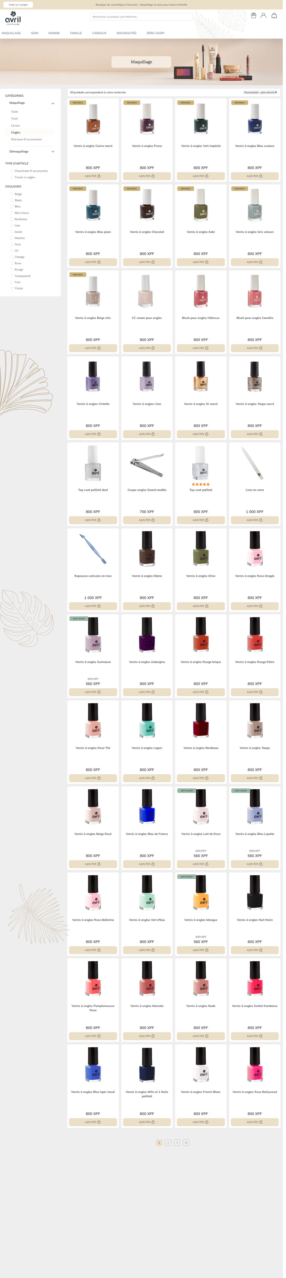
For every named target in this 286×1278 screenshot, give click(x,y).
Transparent (23, 276)
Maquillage (17, 102)
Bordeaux (21, 219)
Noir (18, 244)
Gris (17, 225)
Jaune (18, 232)
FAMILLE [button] (76, 33)
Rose (18, 263)
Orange (19, 257)
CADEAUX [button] (99, 33)
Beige (18, 194)
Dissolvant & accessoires (31, 171)
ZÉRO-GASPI (155, 33)
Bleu (18, 206)
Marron (20, 238)
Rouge (19, 269)
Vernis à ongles (25, 177)
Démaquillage (18, 151)
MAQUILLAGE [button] (11, 33)
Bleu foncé (22, 213)
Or (16, 250)
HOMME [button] (54, 33)
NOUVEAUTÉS (126, 33)
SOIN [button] (34, 33)
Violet (19, 288)
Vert (18, 282)
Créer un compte (18, 4)
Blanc (18, 200)
